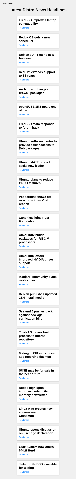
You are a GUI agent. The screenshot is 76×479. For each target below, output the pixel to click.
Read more (24, 28)
